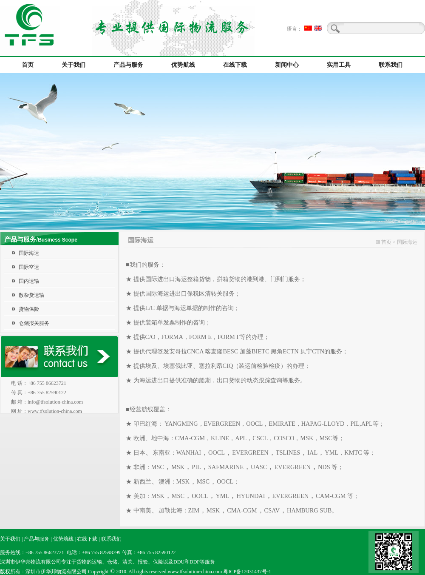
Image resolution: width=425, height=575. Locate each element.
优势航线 (63, 539)
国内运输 (29, 281)
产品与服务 (36, 539)
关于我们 (10, 539)
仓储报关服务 (34, 323)
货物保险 (29, 309)
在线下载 (87, 539)
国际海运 (29, 253)
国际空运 (29, 267)
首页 (386, 242)
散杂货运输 (31, 295)
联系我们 (111, 539)
